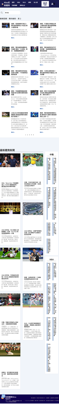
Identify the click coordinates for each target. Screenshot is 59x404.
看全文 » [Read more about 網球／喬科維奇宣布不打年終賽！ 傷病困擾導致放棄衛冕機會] (41, 64)
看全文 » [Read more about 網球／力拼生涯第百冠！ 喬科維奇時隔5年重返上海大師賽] (41, 86)
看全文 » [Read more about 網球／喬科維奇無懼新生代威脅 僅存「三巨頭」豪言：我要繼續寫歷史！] (13, 66)
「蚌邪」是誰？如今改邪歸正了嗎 (55, 228)
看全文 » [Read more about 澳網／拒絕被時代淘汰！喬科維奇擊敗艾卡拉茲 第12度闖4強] (13, 37)
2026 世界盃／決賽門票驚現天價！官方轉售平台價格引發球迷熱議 (32, 232)
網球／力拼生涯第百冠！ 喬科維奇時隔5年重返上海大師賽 (48, 72)
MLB (24, 2)
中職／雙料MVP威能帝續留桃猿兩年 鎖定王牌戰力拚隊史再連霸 (49, 168)
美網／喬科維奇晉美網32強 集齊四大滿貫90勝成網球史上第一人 (48, 114)
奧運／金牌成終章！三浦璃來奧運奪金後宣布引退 (32, 278)
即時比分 (22, 5)
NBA (18, 2)
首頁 (13, 2)
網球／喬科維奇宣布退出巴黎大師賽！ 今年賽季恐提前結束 (19, 72)
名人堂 (36, 2)
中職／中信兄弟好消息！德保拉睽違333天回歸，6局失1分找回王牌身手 (32, 184)
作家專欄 (14, 5)
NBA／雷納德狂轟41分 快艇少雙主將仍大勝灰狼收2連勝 (55, 326)
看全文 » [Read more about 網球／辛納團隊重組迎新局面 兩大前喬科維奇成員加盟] (13, 106)
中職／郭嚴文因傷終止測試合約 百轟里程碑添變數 (10, 323)
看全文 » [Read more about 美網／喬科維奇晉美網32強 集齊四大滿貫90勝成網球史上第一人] (41, 132)
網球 (29, 2)
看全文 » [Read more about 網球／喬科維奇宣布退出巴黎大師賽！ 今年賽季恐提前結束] (13, 86)
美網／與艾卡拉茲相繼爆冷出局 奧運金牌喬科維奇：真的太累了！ (48, 93)
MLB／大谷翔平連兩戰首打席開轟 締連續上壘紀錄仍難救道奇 (32, 325)
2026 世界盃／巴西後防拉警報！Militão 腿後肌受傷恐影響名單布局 (10, 276)
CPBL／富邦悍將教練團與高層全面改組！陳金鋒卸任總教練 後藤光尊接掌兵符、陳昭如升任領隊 (55, 203)
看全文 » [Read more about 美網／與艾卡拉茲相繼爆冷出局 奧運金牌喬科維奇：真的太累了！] (41, 108)
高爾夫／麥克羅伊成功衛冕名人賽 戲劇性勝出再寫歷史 (10, 374)
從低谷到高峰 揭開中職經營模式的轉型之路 (49, 246)
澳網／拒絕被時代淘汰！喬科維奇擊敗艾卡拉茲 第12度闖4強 (19, 25)
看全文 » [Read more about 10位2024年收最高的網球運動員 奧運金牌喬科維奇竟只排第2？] (13, 132)
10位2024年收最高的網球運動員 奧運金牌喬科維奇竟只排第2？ (19, 114)
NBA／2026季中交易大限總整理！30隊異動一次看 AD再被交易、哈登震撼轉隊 (49, 357)
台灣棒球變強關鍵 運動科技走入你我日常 (49, 229)
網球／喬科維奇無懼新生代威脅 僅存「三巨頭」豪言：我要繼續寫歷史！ (19, 49)
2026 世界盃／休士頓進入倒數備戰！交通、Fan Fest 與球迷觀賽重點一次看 (10, 231)
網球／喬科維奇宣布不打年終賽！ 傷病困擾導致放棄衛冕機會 (48, 49)
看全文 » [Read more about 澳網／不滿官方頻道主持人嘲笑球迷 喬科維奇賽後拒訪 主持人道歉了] (41, 43)
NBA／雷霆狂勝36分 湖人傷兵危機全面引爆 (55, 270)
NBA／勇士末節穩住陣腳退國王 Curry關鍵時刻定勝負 (50, 271)
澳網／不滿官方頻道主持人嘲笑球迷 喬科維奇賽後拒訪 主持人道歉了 (48, 25)
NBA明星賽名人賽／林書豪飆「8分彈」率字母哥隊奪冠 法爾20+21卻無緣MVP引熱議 (55, 298)
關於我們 (36, 400)
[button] (22, 5)
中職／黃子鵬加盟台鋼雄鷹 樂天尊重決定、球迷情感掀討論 (49, 197)
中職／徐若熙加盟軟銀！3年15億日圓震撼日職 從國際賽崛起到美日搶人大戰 (55, 170)
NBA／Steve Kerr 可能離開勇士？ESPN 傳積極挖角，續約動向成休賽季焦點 (10, 184)
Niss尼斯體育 (7, 4)
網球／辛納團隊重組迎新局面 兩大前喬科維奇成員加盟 (19, 93)
